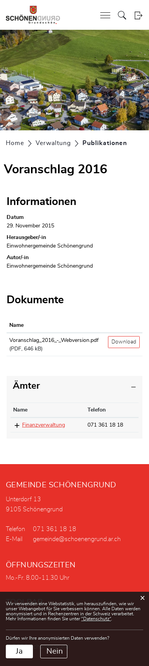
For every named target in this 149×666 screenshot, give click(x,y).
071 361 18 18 (105, 425)
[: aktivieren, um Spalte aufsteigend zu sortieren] (123, 325)
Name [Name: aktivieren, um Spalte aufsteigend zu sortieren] (16, 325)
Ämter (26, 386)
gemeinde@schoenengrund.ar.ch (77, 539)
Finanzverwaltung (43, 425)
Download (123, 342)
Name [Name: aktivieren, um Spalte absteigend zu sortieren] (20, 410)
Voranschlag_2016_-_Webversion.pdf (54, 340)
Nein (54, 651)
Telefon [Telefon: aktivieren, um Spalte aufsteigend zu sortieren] (96, 410)
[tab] (74, 386)
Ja (19, 651)
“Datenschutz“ (96, 618)
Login (138, 15)
